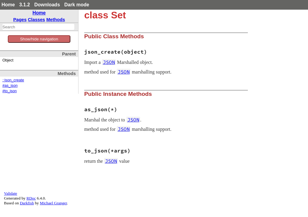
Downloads (47, 4)
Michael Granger (53, 203)
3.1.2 (24, 4)
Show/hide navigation (39, 39)
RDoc (31, 198)
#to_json (9, 91)
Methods (55, 19)
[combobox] (38, 27)
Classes (36, 19)
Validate (10, 193)
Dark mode (76, 4)
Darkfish (27, 203)
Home (8, 4)
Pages (20, 19)
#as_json (9, 85)
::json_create (13, 80)
